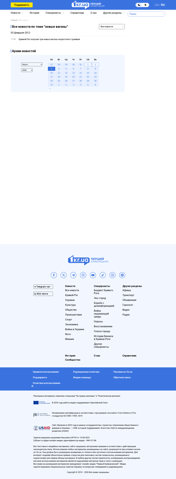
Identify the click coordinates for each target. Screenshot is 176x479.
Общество (71, 309)
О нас (93, 12)
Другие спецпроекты (101, 345)
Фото (68, 334)
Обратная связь (122, 377)
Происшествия (73, 314)
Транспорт (128, 295)
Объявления (129, 300)
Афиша (126, 290)
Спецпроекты (53, 12)
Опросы (98, 321)
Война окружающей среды (101, 313)
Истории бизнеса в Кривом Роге (103, 338)
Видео (126, 309)
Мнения (69, 339)
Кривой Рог (71, 295)
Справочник (77, 12)
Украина (70, 300)
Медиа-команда (82, 377)
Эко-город (100, 298)
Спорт (68, 319)
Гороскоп (127, 304)
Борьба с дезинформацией (104, 304)
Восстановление (103, 326)
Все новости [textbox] (107, 26)
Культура (70, 304)
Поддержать (21, 4)
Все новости (72, 290)
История (34, 12)
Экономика (71, 324)
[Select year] (27, 70)
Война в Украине (74, 329)
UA (157, 5)
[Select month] (31, 64)
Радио (126, 314)
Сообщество (72, 359)
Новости (15, 12)
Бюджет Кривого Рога (103, 292)
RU (163, 5)
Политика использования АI (45, 384)
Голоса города (102, 331)
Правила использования (46, 372)
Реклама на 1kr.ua (123, 372)
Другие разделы (112, 12)
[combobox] (144, 13)
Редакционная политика (86, 372)
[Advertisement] (146, 111)
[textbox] (144, 13)
